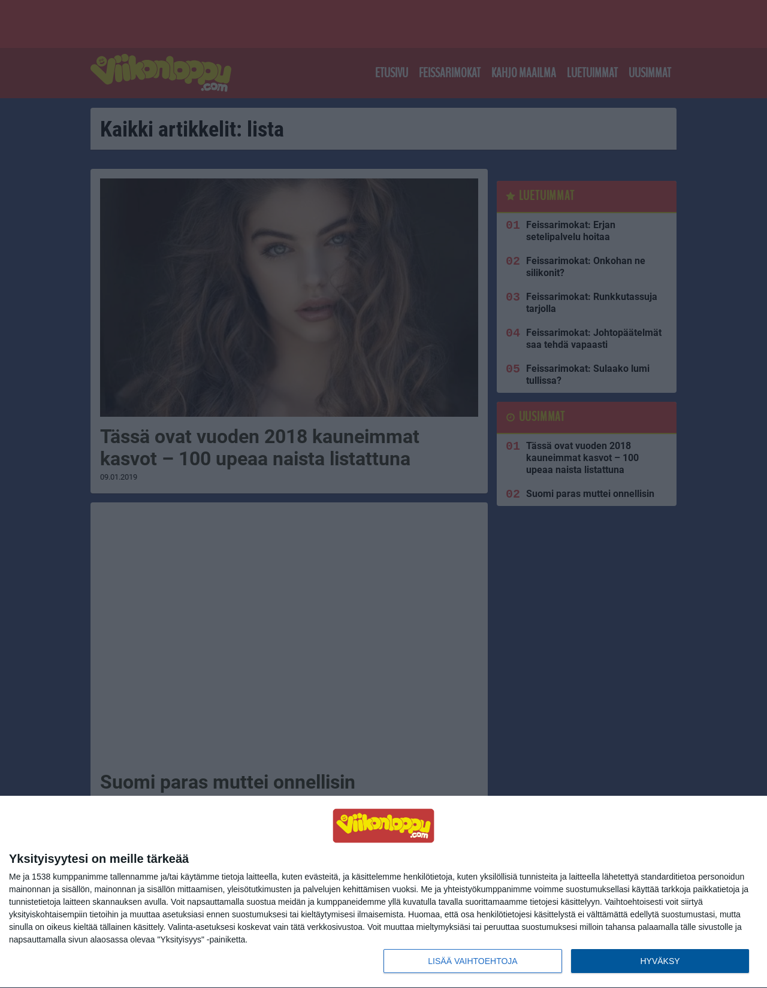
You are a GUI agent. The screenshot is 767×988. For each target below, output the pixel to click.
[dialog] (383, 892)
